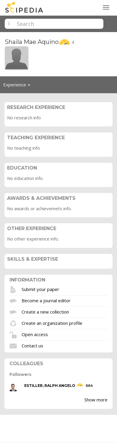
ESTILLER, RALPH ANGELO (49, 385)
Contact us (32, 345)
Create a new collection (45, 311)
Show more (96, 400)
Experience (18, 86)
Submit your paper (40, 289)
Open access (35, 334)
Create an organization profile (52, 323)
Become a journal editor (46, 300)
